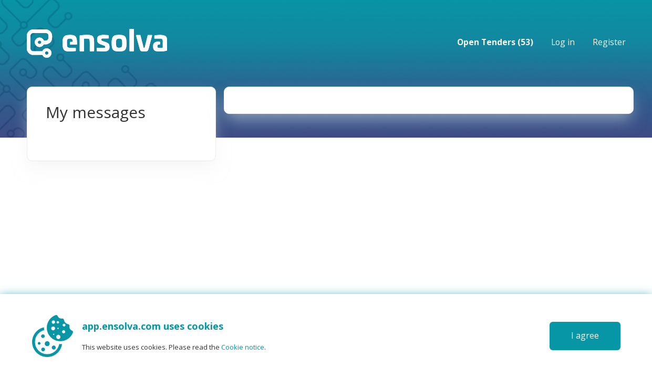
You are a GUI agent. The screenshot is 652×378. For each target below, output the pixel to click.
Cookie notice (242, 347)
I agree (585, 335)
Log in (563, 42)
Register (609, 42)
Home (97, 43)
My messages (96, 112)
